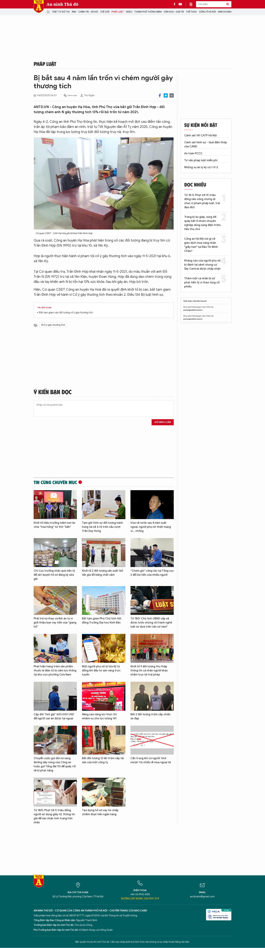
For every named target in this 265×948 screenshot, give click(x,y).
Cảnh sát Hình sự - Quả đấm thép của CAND (205, 144)
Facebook (160, 95)
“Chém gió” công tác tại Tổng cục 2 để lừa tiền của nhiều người (152, 573)
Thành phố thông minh (148, 11)
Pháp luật (118, 11)
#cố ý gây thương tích (53, 325)
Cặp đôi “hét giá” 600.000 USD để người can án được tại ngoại (54, 716)
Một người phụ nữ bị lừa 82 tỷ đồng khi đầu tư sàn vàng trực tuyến (101, 670)
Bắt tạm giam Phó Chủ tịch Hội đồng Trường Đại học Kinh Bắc (101, 620)
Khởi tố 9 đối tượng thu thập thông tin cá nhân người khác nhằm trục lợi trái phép (149, 670)
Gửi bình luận (162, 422)
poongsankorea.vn (192, 310)
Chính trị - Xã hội (88, 11)
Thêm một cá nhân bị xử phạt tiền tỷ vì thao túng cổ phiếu (202, 282)
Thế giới (105, 11)
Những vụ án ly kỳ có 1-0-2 (201, 167)
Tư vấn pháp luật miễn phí (201, 160)
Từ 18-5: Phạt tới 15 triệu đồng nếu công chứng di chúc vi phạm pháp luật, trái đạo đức (202, 201)
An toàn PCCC (193, 153)
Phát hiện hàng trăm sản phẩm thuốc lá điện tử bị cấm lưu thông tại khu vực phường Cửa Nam (55, 670)
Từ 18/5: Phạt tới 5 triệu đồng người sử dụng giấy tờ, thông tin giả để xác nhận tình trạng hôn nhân (54, 816)
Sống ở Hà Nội (207, 11)
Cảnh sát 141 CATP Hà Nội (200, 135)
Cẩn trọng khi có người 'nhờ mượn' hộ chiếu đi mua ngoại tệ (150, 760)
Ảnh (74, 11)
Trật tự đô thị (60, 11)
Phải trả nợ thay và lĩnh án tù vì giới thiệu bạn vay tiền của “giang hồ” (55, 622)
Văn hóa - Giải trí (174, 11)
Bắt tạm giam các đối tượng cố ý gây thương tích (66, 312)
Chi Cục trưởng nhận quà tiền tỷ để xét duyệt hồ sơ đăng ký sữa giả (54, 575)
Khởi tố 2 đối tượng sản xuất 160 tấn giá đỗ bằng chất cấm (102, 573)
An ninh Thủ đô (62, 4)
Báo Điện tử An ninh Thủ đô (38, 6)
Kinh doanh (224, 11)
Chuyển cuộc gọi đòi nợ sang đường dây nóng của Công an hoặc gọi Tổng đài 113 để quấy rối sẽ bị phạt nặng (55, 764)
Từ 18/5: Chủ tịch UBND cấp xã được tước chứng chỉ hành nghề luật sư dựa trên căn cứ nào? (151, 622)
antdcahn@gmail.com (202, 896)
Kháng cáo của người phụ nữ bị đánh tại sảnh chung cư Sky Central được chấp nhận (202, 264)
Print (172, 95)
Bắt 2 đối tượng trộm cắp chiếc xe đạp (150, 716)
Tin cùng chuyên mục (55, 482)
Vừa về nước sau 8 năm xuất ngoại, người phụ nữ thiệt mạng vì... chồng (150, 527)
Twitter (166, 95)
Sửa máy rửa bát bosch (195, 301)
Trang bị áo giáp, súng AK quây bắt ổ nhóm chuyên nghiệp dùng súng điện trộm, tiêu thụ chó (202, 223)
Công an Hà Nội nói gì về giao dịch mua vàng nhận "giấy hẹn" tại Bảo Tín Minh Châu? (201, 245)
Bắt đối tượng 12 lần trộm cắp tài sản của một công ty (103, 760)
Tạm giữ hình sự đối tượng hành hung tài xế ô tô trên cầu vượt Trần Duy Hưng (102, 527)
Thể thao (191, 11)
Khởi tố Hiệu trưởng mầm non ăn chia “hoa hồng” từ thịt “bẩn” (54, 525)
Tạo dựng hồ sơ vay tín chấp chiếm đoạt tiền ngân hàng (100, 812)
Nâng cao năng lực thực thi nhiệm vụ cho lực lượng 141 (99, 716)
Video (129, 11)
